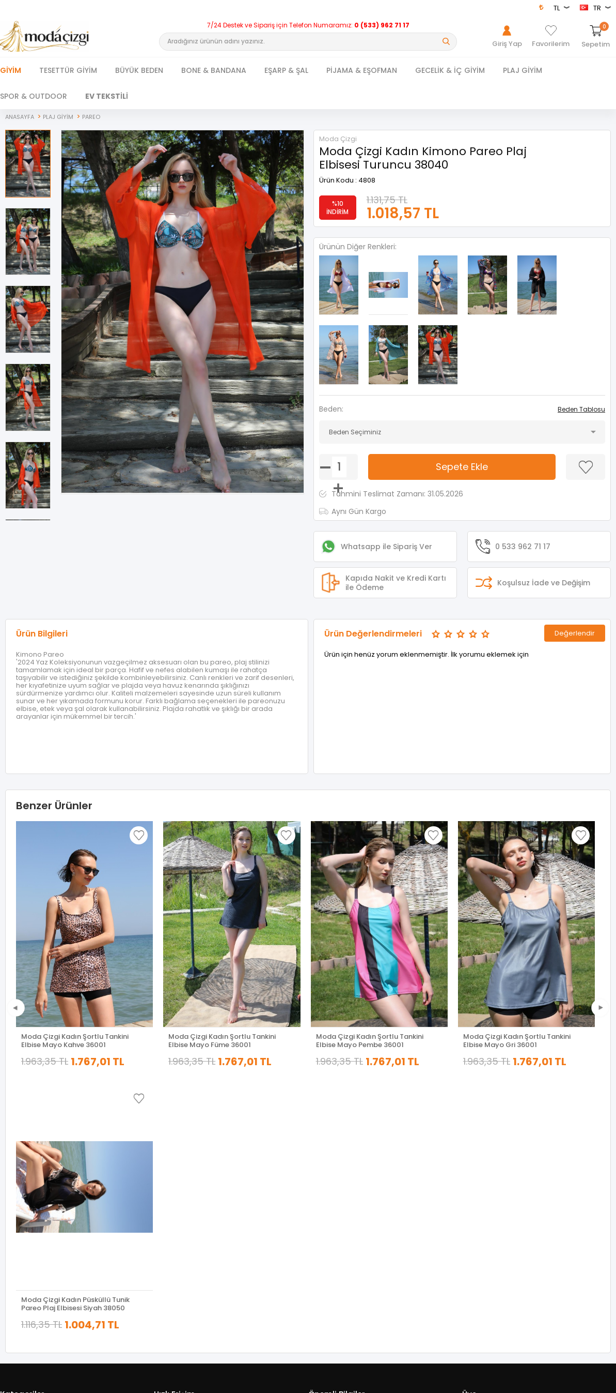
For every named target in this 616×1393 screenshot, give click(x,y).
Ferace (10, 1177)
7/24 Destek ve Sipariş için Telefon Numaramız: (308, 25)
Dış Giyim (14, 1162)
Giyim (10, 70)
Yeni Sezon (17, 1206)
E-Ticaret (277, 1381)
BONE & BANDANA (213, 70)
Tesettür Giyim (22, 1148)
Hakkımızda (480, 1162)
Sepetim (167, 1206)
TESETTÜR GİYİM (68, 70)
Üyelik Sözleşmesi (335, 1162)
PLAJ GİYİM (522, 70)
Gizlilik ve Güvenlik (336, 1206)
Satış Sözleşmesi (334, 1177)
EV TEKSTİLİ (106, 96)
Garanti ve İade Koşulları (345, 1191)
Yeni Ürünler (172, 1162)
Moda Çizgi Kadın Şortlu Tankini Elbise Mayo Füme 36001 (222, 1040)
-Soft (250, 1381)
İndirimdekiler (174, 1177)
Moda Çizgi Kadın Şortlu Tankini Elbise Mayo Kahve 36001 (75, 1040)
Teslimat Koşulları (335, 1148)
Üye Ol (471, 1177)
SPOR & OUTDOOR (33, 96)
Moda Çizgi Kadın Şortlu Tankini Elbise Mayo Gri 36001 (517, 1040)
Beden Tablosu (581, 408)
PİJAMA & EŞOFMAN (361, 70)
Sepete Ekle (462, 466)
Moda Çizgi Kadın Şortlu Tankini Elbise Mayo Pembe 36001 (369, 1040)
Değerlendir (575, 633)
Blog (315, 1220)
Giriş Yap (475, 1148)
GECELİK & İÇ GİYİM (450, 70)
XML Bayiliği (325, 1235)
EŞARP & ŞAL (286, 70)
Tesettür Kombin (25, 1191)
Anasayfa (169, 1148)
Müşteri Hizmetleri (180, 1191)
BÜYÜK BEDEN (139, 70)
